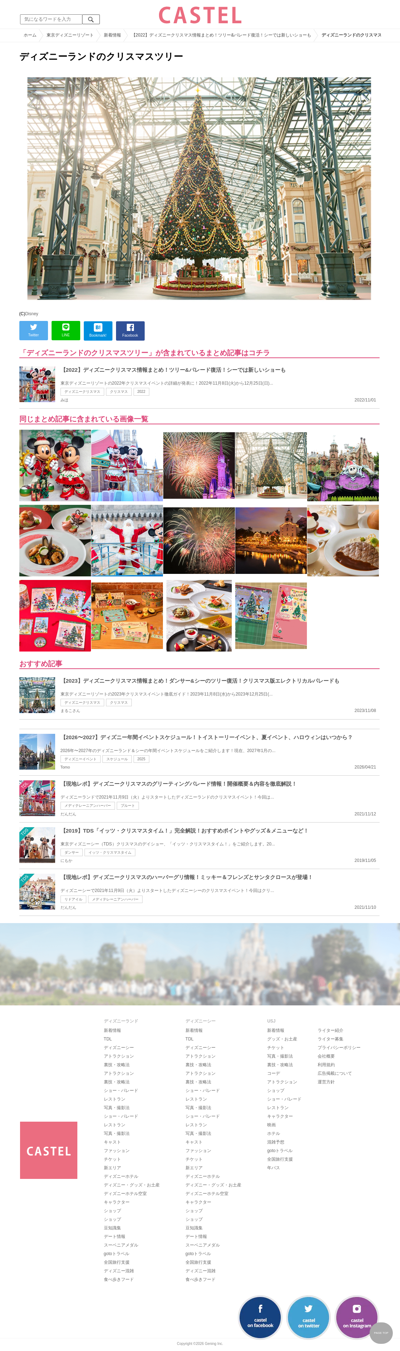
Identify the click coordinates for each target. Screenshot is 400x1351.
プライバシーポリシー (339, 1047)
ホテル (273, 1133)
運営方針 (326, 1081)
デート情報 (114, 1236)
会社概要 (326, 1056)
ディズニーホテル (121, 1176)
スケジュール (117, 759)
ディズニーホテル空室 (125, 1193)
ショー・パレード (121, 1090)
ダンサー (71, 852)
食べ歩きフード (119, 1279)
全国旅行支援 (117, 1262)
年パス (273, 1167)
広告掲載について (335, 1073)
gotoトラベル (116, 1253)
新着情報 (112, 1030)
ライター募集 (330, 1039)
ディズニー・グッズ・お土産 (132, 1184)
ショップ (112, 1210)
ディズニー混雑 (119, 1270)
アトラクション (119, 1056)
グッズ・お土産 (282, 1039)
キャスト (112, 1142)
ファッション (117, 1150)
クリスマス (119, 392)
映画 (271, 1124)
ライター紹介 (330, 1030)
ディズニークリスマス (82, 392)
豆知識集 (112, 1227)
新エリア (112, 1167)
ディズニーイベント (80, 759)
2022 (141, 392)
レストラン (114, 1099)
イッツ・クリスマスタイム (109, 852)
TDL (108, 1039)
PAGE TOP (381, 1333)
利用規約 (326, 1064)
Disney (31, 313)
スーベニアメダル (121, 1245)
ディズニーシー (119, 1047)
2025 (141, 759)
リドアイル (73, 899)
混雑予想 (275, 1142)
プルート (128, 806)
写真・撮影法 (117, 1107)
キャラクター (117, 1202)
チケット (112, 1159)
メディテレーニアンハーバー (87, 806)
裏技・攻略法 (117, 1064)
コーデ (273, 1073)
